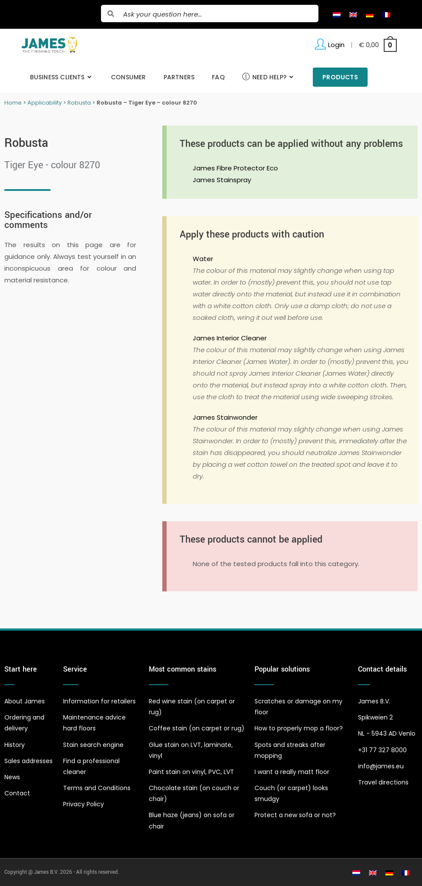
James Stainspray (222, 179)
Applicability (44, 102)
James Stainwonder (225, 417)
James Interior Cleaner (230, 338)
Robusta (79, 102)
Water (203, 258)
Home (13, 102)
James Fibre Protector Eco (235, 168)
